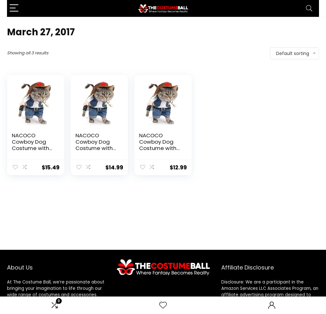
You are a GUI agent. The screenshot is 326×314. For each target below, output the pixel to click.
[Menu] (14, 8)
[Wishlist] (163, 305)
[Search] (309, 8)
